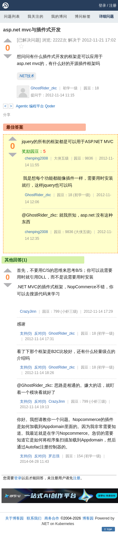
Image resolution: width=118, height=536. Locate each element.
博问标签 (83, 16)
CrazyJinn (28, 311)
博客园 (87, 518)
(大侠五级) (82, 232)
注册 (112, 5)
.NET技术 (26, 76)
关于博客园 (14, 518)
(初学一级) (81, 195)
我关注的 (36, 16)
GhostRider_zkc (44, 88)
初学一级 (70, 88)
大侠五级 (61, 158)
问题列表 (12, 16)
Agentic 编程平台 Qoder (35, 106)
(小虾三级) (69, 311)
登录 (102, 5)
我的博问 (59, 16)
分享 (6, 115)
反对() (40, 333)
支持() (26, 333)
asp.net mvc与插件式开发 (32, 29)
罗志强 (53, 456)
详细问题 (106, 16)
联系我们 (34, 518)
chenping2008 (36, 158)
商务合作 (51, 518)
